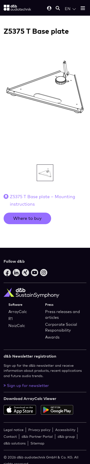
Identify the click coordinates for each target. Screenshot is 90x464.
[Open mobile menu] (82, 8)
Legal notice (14, 429)
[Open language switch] (70, 8)
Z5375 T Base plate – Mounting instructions (42, 200)
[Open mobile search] (57, 8)
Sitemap (37, 443)
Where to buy (27, 218)
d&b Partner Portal (37, 436)
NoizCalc (16, 325)
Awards (52, 337)
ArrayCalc (17, 311)
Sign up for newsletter (26, 385)
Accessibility (65, 429)
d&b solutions (15, 443)
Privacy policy (39, 429)
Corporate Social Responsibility (61, 327)
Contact (10, 436)
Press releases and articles (62, 314)
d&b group (66, 436)
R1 (10, 318)
